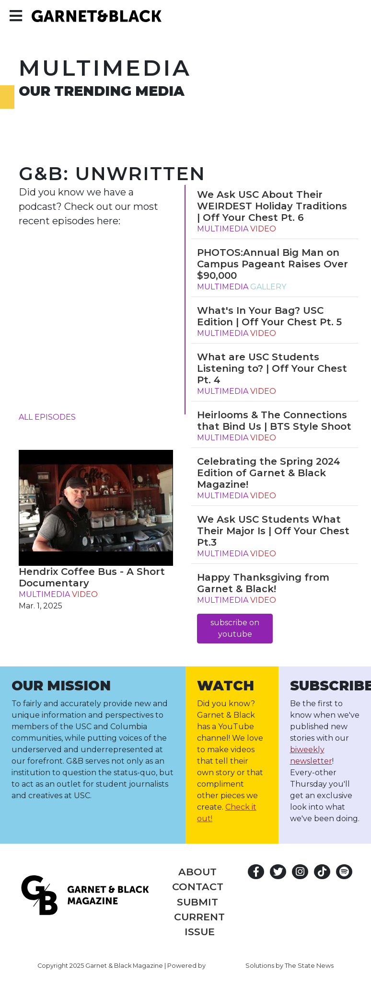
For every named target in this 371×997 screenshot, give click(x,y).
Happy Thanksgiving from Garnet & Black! (263, 583)
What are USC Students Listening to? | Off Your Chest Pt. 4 (272, 368)
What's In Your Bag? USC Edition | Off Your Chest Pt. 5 (269, 316)
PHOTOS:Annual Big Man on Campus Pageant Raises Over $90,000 (272, 264)
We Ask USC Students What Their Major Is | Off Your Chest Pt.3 (273, 531)
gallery (268, 286)
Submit (197, 902)
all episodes (47, 417)
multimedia (44, 594)
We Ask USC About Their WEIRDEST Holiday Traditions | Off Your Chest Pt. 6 (272, 206)
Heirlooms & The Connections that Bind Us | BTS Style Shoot (274, 420)
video (85, 594)
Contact (197, 887)
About (197, 872)
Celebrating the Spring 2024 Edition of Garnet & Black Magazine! (268, 473)
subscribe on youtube (234, 628)
